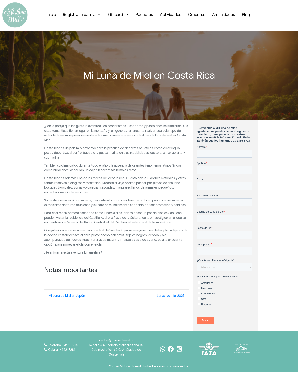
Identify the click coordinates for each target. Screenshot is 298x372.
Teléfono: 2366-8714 (61, 345)
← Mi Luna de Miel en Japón (64, 296)
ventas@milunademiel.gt (116, 340)
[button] (99, 15)
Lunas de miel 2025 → (173, 296)
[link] (52, 15)
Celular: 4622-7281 (59, 350)
